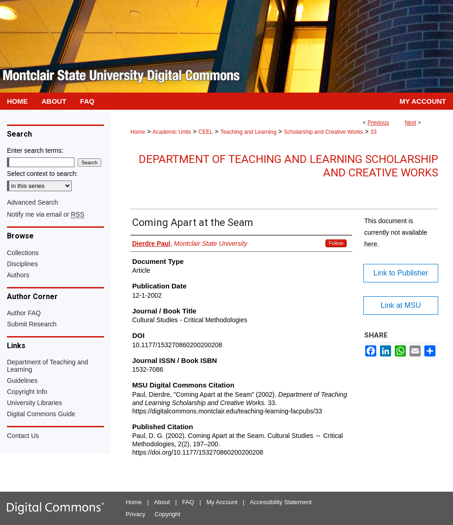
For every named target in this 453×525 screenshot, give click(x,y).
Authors (18, 275)
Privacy (136, 514)
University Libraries (34, 402)
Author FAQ (24, 313)
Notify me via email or (45, 214)
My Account (222, 502)
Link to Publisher (400, 273)
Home (137, 132)
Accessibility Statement (281, 502)
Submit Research (31, 324)
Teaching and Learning (248, 132)
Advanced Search (32, 202)
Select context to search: (42, 173)
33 (373, 132)
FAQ (188, 502)
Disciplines (22, 264)
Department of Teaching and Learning (47, 365)
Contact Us (23, 435)
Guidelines (22, 380)
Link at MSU (400, 305)
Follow (336, 243)
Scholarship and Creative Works (323, 132)
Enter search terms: (35, 150)
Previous (378, 122)
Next (410, 122)
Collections (22, 252)
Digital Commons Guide (41, 414)
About (162, 502)
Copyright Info (27, 391)
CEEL (205, 132)
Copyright (167, 514)
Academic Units (172, 132)
